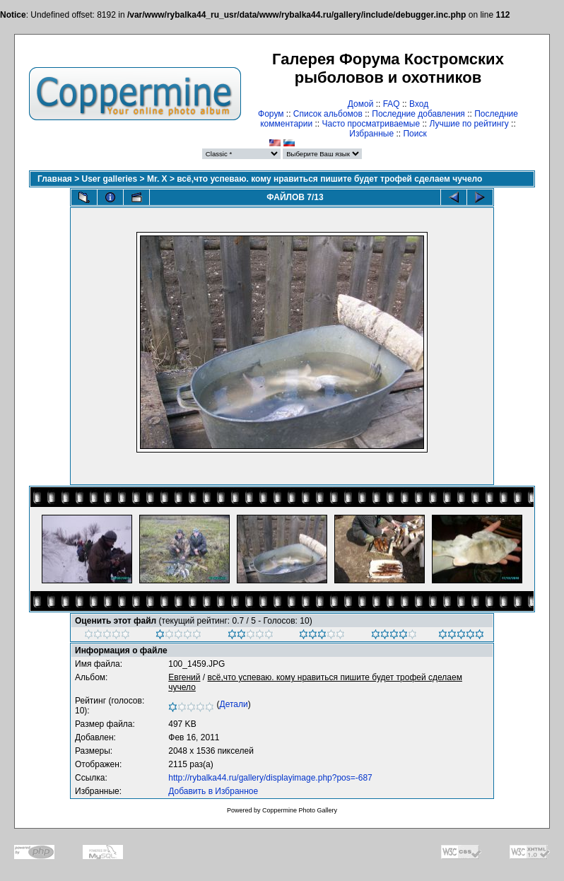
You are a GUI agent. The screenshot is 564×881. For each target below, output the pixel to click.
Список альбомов (328, 114)
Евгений (184, 677)
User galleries (110, 179)
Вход (418, 104)
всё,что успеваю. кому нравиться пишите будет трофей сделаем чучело (329, 179)
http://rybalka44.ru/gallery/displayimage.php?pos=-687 (270, 778)
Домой (361, 104)
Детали (234, 704)
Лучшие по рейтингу (468, 124)
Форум (270, 114)
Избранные (371, 134)
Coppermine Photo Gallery (299, 810)
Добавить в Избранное (213, 791)
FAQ (391, 104)
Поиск (414, 134)
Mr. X (157, 179)
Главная (54, 179)
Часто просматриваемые (371, 124)
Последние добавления (418, 114)
